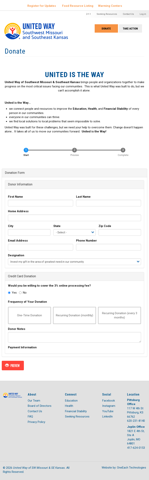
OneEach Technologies (131, 467)
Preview (12, 365)
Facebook (108, 400)
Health (69, 406)
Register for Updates (41, 6)
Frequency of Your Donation (27, 301)
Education (71, 400)
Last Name (83, 196)
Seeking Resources (107, 14)
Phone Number (86, 240)
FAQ (30, 416)
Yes (12, 292)
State (57, 226)
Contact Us (128, 14)
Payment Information (22, 347)
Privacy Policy (36, 422)
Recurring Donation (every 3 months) (117, 315)
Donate (106, 28)
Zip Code (105, 226)
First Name (15, 196)
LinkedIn (107, 416)
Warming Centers (110, 6)
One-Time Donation (27, 315)
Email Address (18, 240)
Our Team (34, 400)
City (10, 226)
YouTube (107, 411)
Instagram (108, 406)
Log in (143, 14)
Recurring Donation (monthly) (73, 315)
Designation (16, 255)
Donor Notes (16, 329)
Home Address (18, 211)
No (23, 292)
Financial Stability (76, 411)
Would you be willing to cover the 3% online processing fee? (49, 285)
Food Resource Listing (77, 6)
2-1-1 (88, 14)
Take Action (130, 28)
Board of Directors (39, 406)
